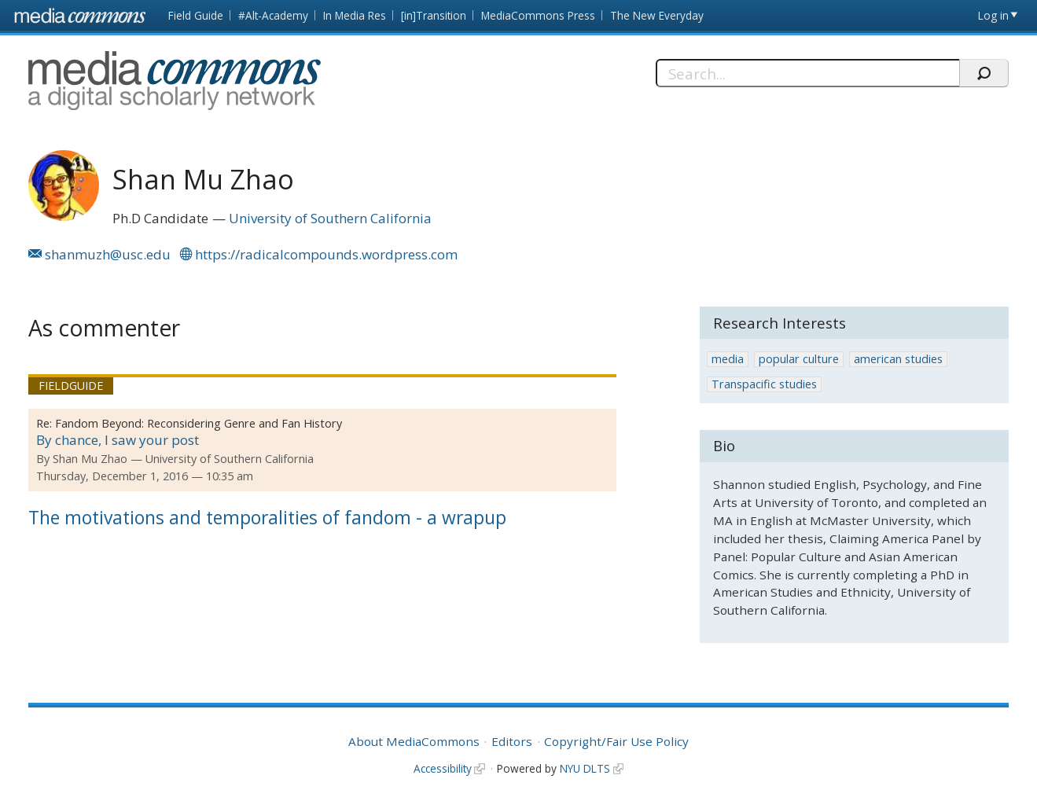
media (728, 358)
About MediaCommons (414, 741)
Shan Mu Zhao (90, 458)
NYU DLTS (585, 768)
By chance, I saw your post (117, 440)
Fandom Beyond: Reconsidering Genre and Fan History (198, 423)
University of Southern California (330, 218)
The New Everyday (657, 15)
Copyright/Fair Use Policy (616, 741)
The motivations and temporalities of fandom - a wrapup (267, 517)
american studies (898, 358)
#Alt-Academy (273, 15)
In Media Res (354, 15)
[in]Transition (433, 15)
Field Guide (195, 15)
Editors (511, 741)
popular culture (799, 358)
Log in (993, 15)
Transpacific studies (764, 384)
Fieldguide (71, 385)
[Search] (807, 73)
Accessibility (443, 768)
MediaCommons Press (538, 15)
